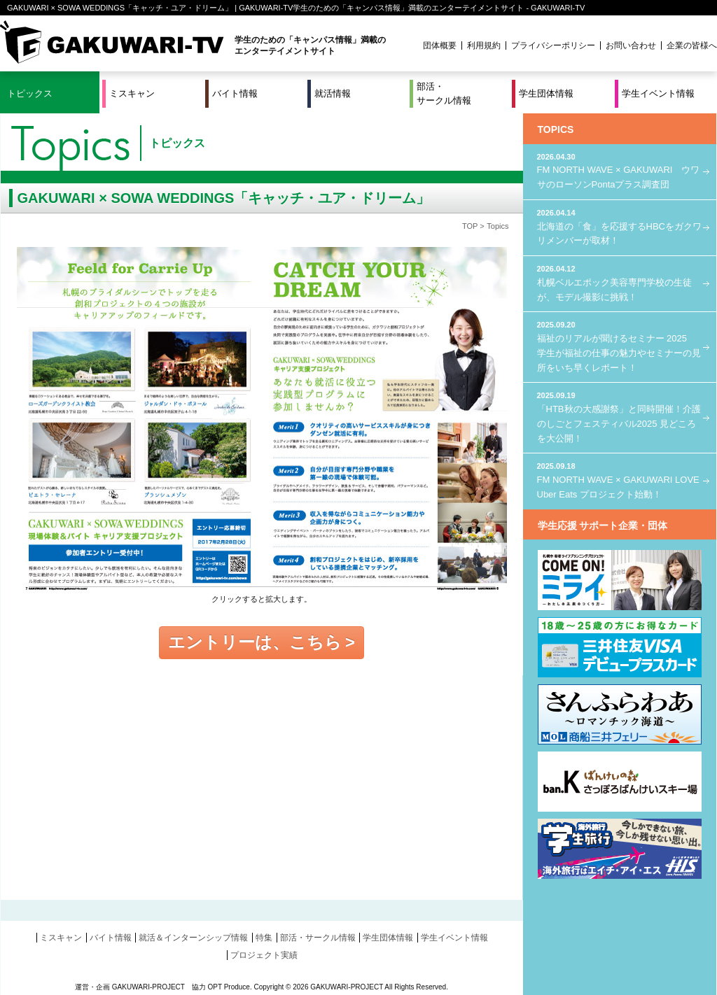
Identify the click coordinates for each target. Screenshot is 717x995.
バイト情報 (235, 93)
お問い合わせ (631, 45)
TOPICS (556, 129)
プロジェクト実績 (264, 955)
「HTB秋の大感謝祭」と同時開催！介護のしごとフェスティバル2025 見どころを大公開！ (619, 416)
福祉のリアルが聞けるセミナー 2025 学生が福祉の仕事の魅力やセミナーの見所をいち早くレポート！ (619, 345)
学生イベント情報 (658, 93)
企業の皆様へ (692, 45)
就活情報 (332, 93)
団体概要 (440, 45)
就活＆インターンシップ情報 (193, 938)
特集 (264, 938)
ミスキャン (132, 93)
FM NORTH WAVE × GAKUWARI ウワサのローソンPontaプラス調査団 (619, 170)
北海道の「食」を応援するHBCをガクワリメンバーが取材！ (619, 226)
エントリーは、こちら (255, 642)
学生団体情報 (546, 93)
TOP (470, 226)
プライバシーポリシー (553, 45)
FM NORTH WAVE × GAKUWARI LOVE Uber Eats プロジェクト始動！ (619, 479)
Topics (497, 226)
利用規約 (484, 45)
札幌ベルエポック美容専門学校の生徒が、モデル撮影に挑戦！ (619, 282)
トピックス (30, 93)
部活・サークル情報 (444, 93)
